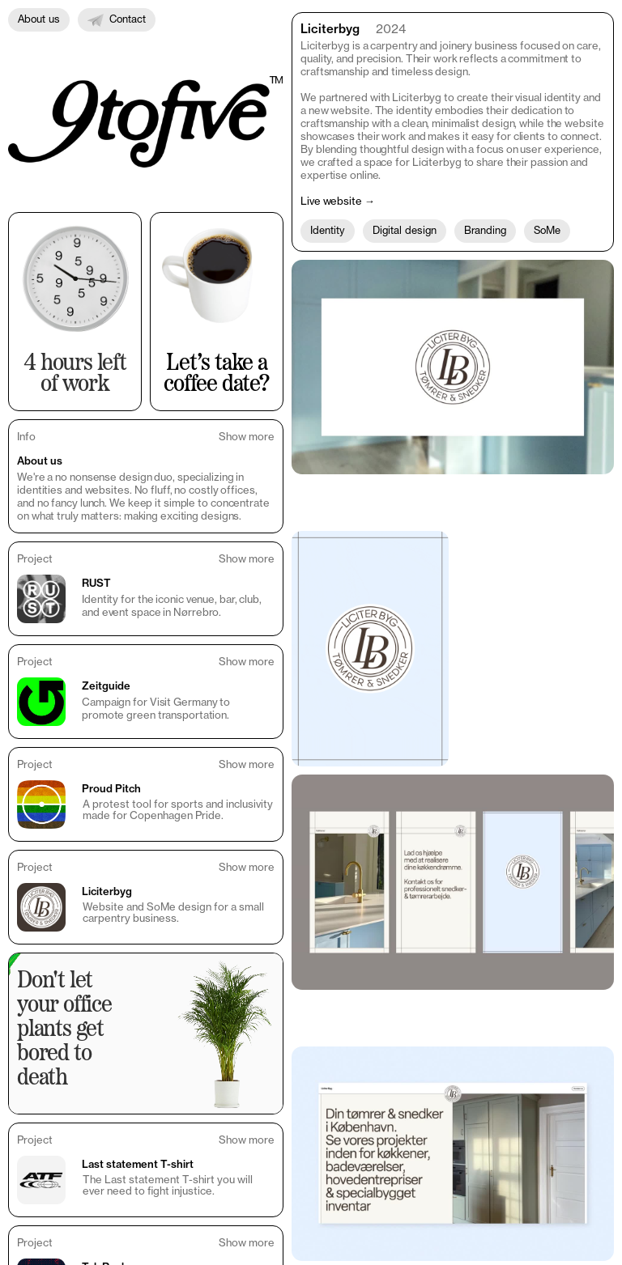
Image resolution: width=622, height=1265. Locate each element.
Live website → (337, 200)
